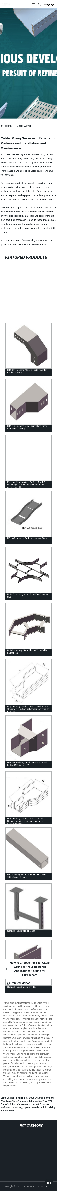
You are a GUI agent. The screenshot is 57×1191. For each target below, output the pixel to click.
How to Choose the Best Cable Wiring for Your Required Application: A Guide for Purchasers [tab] (28, 969)
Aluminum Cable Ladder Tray (32, 1101)
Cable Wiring (24, 126)
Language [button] (49, 4)
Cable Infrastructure (19, 1104)
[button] (33, 4)
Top (49, 1181)
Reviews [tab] (14, 991)
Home (8, 126)
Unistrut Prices (38, 1104)
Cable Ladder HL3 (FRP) (13, 1098)
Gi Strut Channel (34, 1098)
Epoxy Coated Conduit (35, 1107)
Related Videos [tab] (18, 983)
